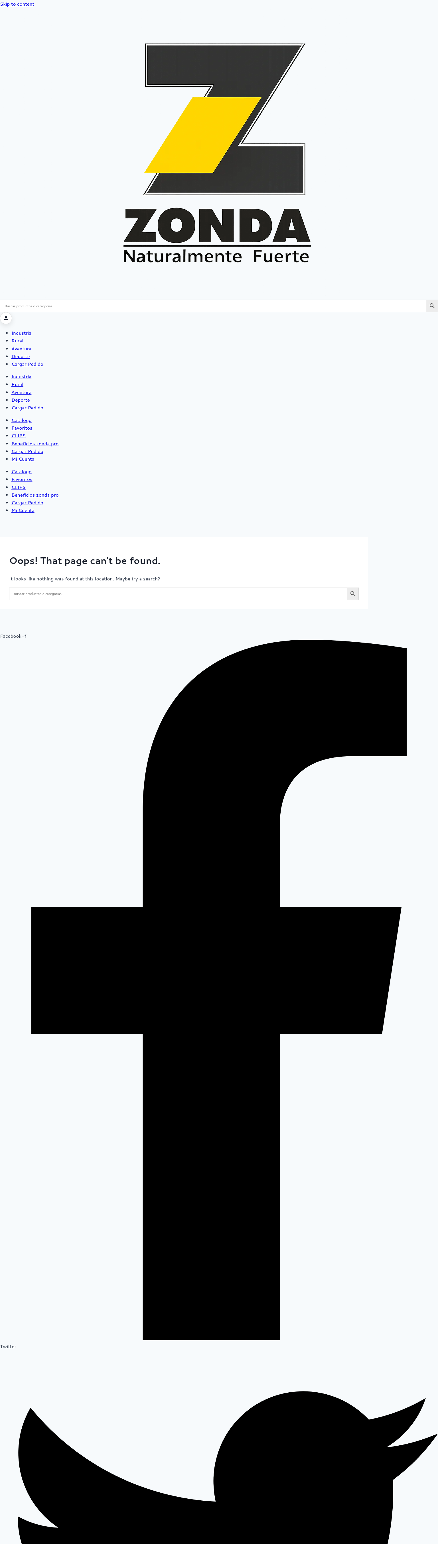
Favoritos (21, 427)
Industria (21, 332)
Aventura (21, 348)
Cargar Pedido (27, 363)
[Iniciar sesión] (6, 318)
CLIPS (18, 435)
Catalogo (21, 420)
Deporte (20, 356)
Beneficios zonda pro (34, 443)
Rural (17, 340)
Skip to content (17, 3)
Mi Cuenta (23, 458)
